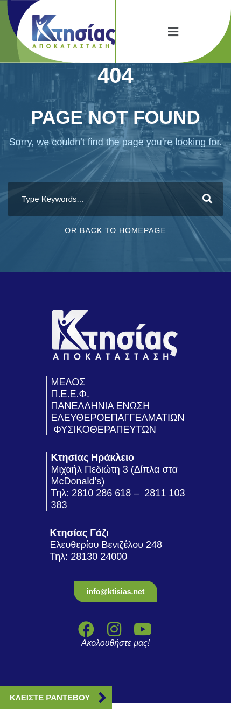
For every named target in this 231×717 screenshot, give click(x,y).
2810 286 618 (101, 493)
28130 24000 (100, 556)
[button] (173, 31)
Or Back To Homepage (115, 230)
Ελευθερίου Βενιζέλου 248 (107, 544)
